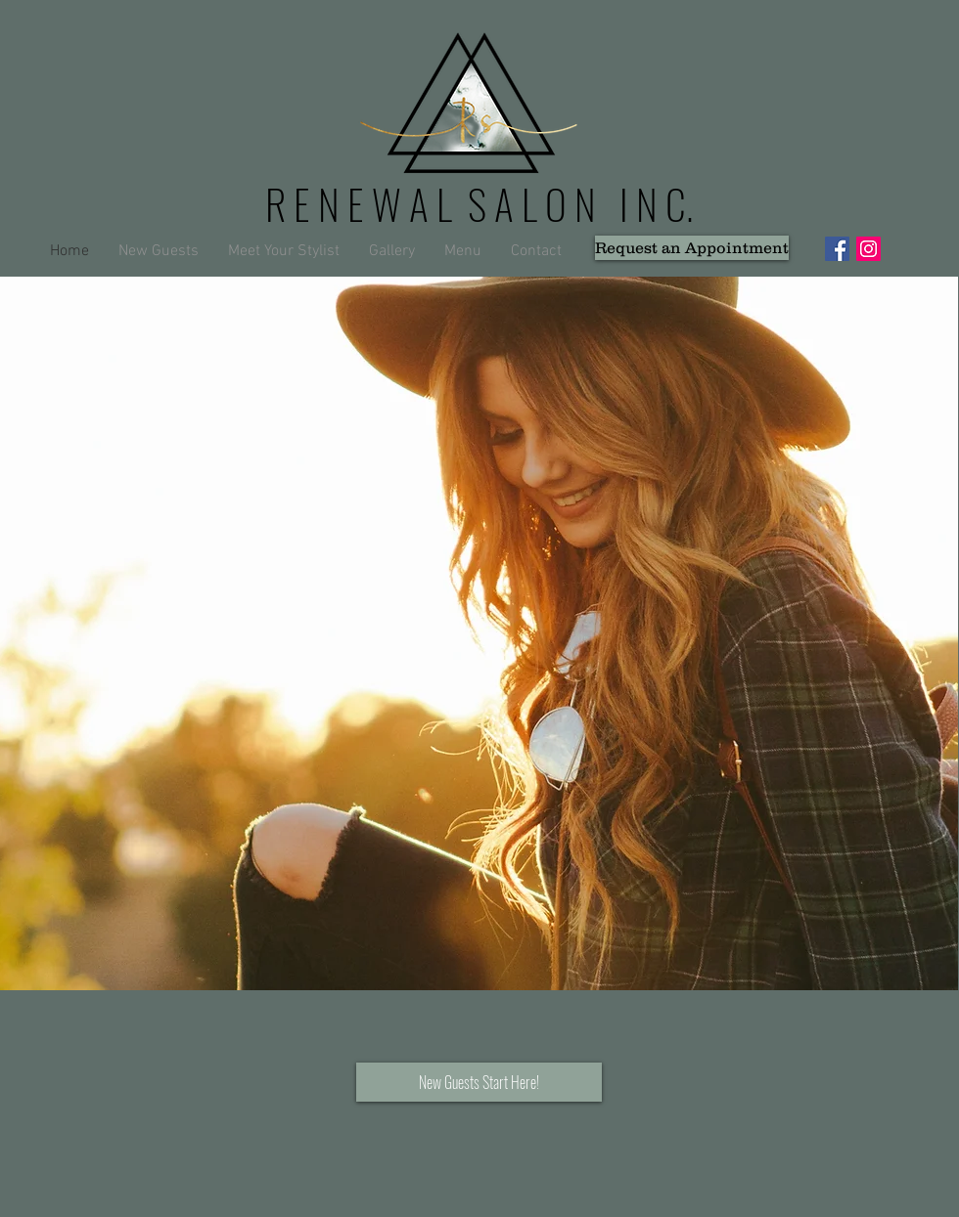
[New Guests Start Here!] (479, 1082)
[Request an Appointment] (692, 248)
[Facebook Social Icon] (837, 249)
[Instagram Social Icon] (868, 249)
